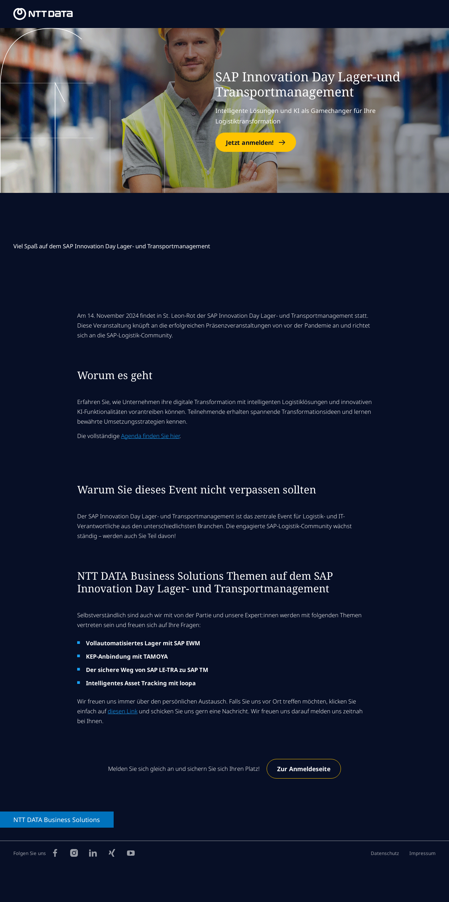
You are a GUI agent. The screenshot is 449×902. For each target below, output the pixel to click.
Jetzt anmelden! (250, 142)
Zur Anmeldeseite (303, 769)
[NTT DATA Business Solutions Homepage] (43, 14)
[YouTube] (130, 852)
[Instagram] (74, 852)
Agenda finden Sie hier (150, 436)
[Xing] (112, 852)
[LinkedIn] (93, 852)
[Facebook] (55, 852)
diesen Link (123, 711)
